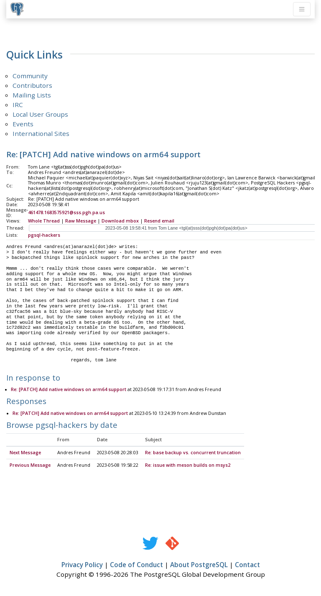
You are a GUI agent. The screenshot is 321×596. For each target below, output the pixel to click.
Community (30, 76)
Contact (247, 565)
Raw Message (80, 221)
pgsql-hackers (44, 235)
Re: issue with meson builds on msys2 (187, 465)
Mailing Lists (32, 95)
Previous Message (30, 465)
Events (23, 124)
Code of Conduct (136, 565)
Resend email (159, 221)
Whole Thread (44, 221)
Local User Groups (40, 114)
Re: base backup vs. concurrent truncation (193, 453)
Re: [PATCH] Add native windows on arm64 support (68, 390)
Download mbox (120, 221)
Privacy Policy (82, 565)
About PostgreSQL (199, 565)
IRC (18, 104)
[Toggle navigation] (302, 9)
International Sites (41, 133)
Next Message (25, 453)
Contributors (32, 85)
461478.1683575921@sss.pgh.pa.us (66, 212)
